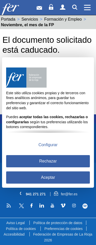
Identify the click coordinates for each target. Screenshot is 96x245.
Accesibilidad (14, 234)
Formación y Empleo (63, 19)
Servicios (30, 19)
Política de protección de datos (57, 223)
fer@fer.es (65, 194)
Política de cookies (21, 229)
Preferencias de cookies (63, 229)
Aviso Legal (15, 223)
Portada (8, 19)
